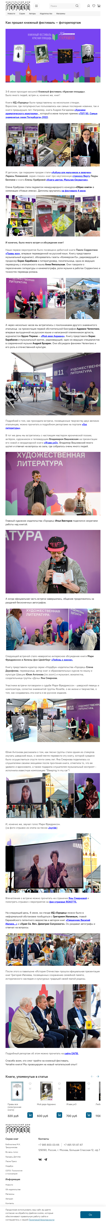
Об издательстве (13, 1187)
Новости (11, 13)
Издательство (46, 13)
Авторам (9, 1197)
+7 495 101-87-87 (73, 1142)
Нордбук (9, 1164)
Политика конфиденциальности (20, 1206)
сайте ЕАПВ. (71, 1053)
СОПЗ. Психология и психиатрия (14, 1170)
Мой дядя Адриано (43, 1104)
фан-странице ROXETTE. (63, 901)
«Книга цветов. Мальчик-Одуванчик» (67, 179)
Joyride (52, 827)
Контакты (10, 1201)
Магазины (60, 13)
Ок (90, 1214)
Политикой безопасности (41, 1219)
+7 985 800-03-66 (48, 1142)
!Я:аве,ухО (71, 1102)
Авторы (32, 13)
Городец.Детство (13, 1155)
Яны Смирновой (78, 898)
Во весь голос (12, 1150)
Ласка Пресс (11, 1159)
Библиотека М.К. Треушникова (13, 1144)
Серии (22, 13)
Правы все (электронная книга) (18, 1105)
